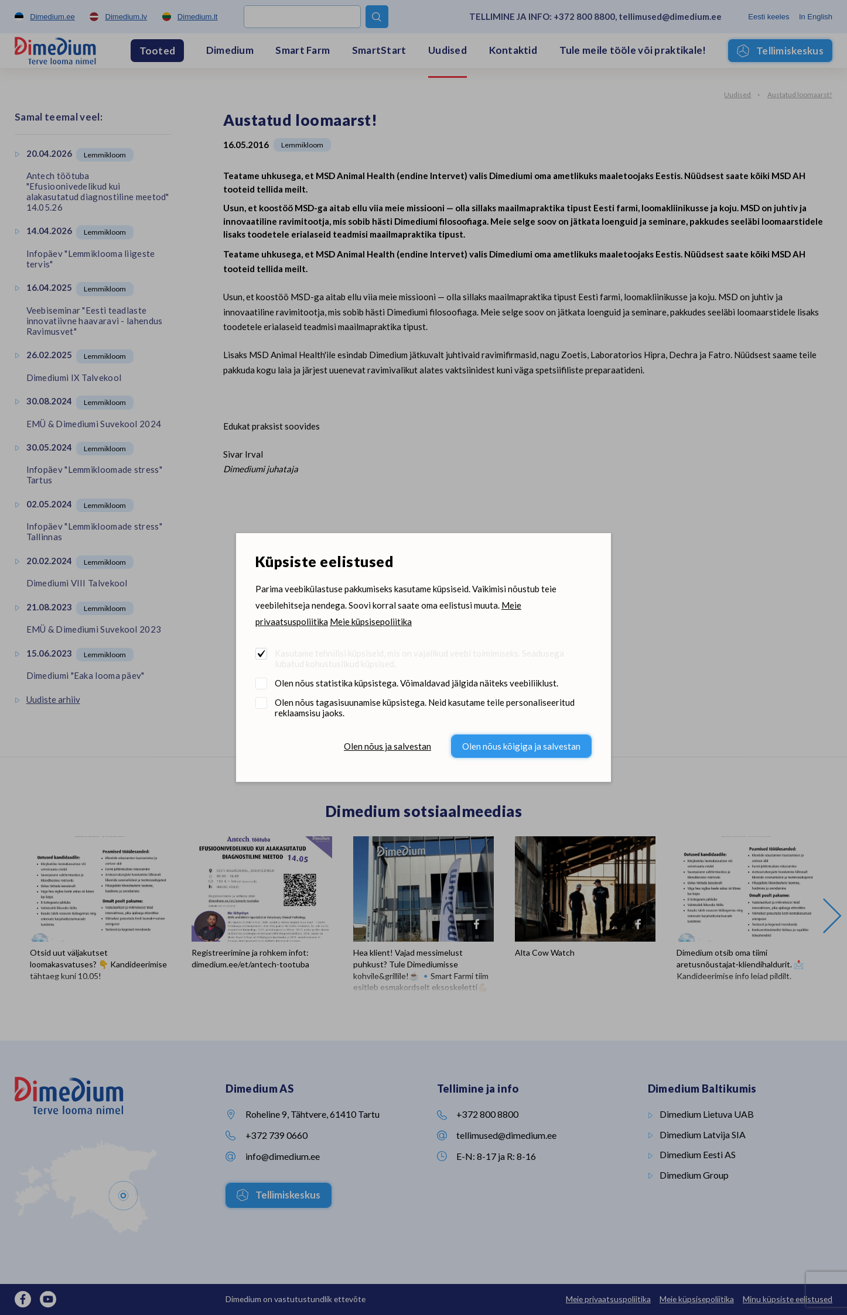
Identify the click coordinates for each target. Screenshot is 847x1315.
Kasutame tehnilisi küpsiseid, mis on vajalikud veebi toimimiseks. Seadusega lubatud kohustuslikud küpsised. (419, 658)
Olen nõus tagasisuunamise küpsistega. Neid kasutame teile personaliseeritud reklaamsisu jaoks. (425, 707)
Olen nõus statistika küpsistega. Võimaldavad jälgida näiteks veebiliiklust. (416, 683)
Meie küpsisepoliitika (371, 621)
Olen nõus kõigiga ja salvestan (521, 746)
